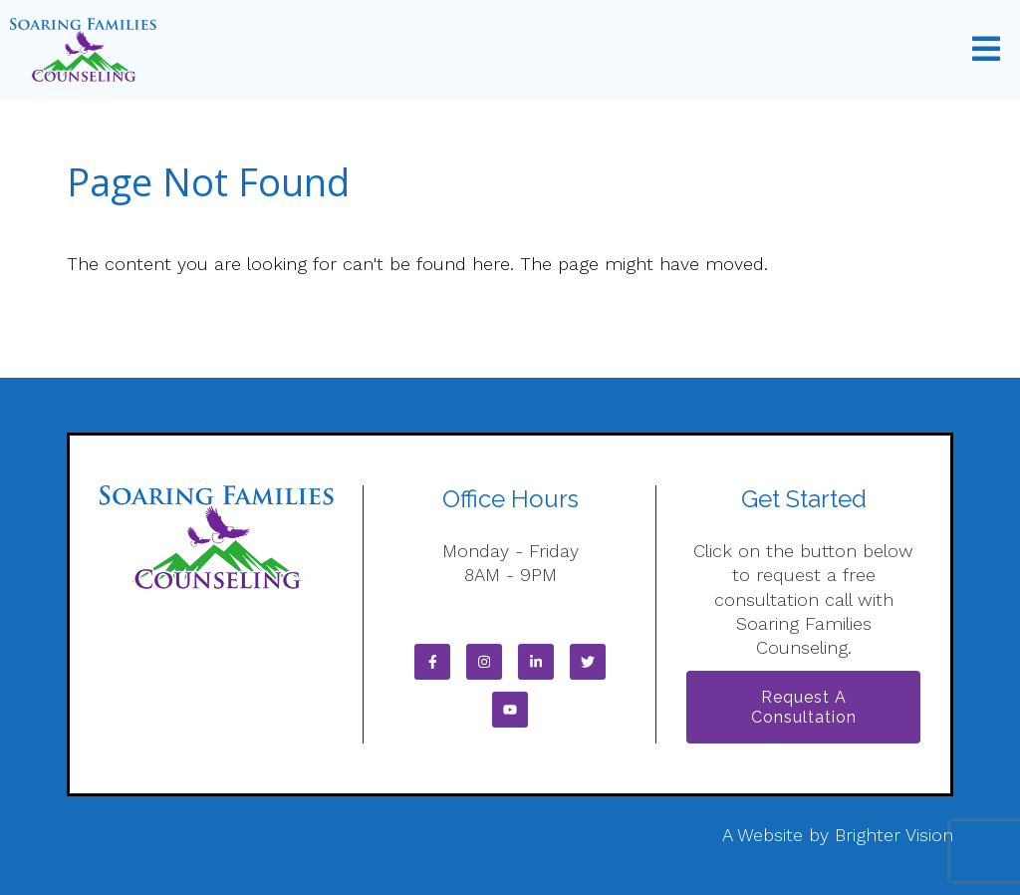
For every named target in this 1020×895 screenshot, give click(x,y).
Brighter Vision (894, 834)
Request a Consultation (804, 707)
